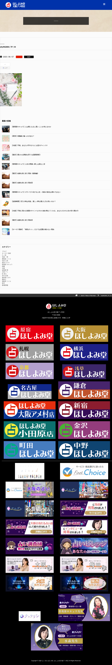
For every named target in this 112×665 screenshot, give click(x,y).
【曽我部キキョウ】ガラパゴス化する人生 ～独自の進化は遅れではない (36, 192)
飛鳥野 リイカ (6, 281)
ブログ (4, 251)
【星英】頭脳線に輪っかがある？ (22, 136)
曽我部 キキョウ (7, 264)
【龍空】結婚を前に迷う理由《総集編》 (25, 173)
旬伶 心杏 (5, 261)
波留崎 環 (5, 270)
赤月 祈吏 (5, 275)
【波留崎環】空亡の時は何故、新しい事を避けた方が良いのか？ (33, 201)
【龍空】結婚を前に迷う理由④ (22, 220)
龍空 (3, 283)
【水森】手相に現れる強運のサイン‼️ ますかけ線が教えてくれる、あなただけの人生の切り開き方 (44, 211)
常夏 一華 (5, 257)
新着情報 (5, 285)
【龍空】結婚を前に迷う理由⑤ (22, 183)
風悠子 (4, 279)
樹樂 (3, 266)
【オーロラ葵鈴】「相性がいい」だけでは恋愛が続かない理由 (32, 229)
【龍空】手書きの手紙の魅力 (88, 295)
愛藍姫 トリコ (6, 259)
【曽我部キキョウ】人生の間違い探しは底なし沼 (28, 164)
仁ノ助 (4, 255)
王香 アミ (5, 272)
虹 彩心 (4, 274)
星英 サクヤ (6, 262)
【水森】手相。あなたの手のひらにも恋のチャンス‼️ (29, 145)
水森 (3, 268)
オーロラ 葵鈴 (6, 253)
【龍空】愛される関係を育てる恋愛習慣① (25, 155)
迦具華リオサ (6, 277)
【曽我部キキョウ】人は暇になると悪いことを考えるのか (31, 127)
